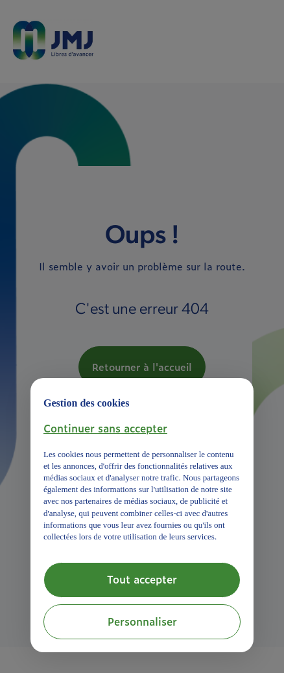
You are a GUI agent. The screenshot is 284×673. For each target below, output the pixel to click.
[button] (105, 428)
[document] (142, 467)
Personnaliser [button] (142, 621)
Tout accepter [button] (142, 579)
